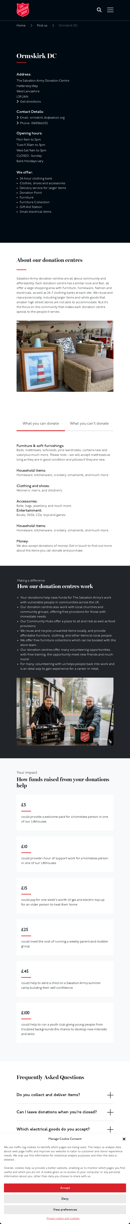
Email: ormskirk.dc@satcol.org (42, 117)
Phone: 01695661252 (34, 123)
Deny (65, 1199)
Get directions (30, 101)
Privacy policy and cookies (63, 1218)
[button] (124, 1139)
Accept (65, 1188)
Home (21, 25)
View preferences (65, 1210)
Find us (42, 25)
